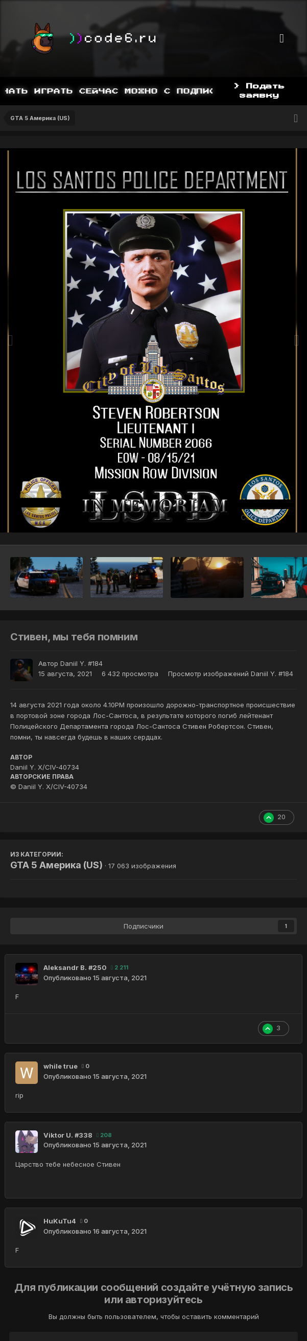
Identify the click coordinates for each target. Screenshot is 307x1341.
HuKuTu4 (59, 1221)
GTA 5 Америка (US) (56, 865)
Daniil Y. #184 (81, 663)
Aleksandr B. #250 (75, 967)
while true (60, 1066)
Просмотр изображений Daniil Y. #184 (230, 673)
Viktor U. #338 (67, 1135)
